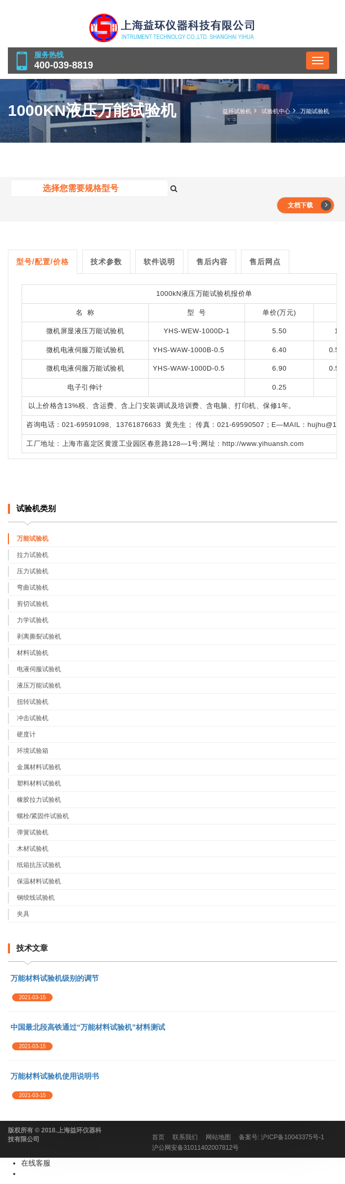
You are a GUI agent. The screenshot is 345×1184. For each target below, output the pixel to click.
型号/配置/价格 (42, 261)
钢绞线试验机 (36, 897)
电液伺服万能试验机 (92, 350)
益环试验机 (236, 111)
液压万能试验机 (206, 293)
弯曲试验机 (32, 587)
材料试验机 (32, 652)
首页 (158, 1137)
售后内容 (212, 261)
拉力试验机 (32, 555)
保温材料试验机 (39, 881)
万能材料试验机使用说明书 (55, 1076)
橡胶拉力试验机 (39, 799)
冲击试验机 (32, 718)
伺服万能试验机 (100, 368)
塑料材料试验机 (39, 783)
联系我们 (185, 1137)
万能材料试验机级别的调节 (55, 978)
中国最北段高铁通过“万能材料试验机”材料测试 (88, 1027)
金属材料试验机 (39, 767)
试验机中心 (275, 111)
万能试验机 (314, 111)
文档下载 (309, 205)
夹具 (23, 914)
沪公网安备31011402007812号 (195, 1147)
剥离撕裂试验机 (39, 636)
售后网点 (265, 261)
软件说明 (159, 261)
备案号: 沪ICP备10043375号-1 (281, 1137)
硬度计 (26, 734)
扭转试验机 (32, 701)
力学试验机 (32, 620)
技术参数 (106, 261)
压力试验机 (32, 571)
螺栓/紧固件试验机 (43, 816)
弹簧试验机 (32, 832)
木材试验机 (32, 848)
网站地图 (218, 1137)
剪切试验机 (32, 604)
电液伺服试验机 (39, 669)
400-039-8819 (63, 65)
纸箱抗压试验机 (39, 865)
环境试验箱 (32, 750)
